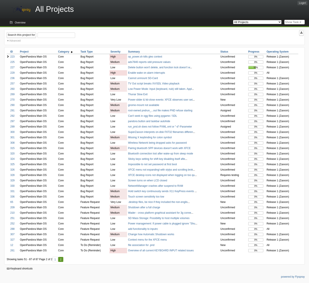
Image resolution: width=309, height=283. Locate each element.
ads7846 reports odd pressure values (149, 62)
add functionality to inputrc (143, 228)
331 (12, 191)
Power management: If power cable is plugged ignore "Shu (161, 223)
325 (12, 164)
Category (65, 51)
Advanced (15, 40)
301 (12, 137)
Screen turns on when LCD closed (147, 180)
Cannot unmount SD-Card (143, 78)
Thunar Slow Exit (138, 94)
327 (12, 239)
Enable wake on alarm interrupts (146, 72)
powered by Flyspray (293, 276)
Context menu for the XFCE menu (147, 239)
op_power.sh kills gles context (145, 56)
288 (12, 228)
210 (12, 212)
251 (12, 218)
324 (12, 158)
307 (12, 234)
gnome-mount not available (143, 105)
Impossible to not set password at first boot (152, 164)
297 (12, 121)
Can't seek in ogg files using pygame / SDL (152, 115)
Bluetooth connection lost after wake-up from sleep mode (160, 153)
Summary (134, 51)
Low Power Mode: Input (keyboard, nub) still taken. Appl (160, 88)
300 (12, 132)
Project (24, 51)
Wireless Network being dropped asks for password (157, 142)
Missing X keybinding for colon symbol (150, 137)
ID (11, 51)
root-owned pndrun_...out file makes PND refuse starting (160, 110)
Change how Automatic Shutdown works (151, 234)
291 (12, 110)
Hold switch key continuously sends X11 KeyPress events (161, 191)
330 (12, 185)
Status (224, 51)
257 (12, 83)
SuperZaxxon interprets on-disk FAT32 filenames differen (160, 132)
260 (12, 88)
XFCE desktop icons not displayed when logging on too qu (161, 175)
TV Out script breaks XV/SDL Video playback (153, 83)
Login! (302, 3)
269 (12, 94)
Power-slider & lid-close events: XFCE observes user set (160, 99)
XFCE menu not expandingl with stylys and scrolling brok (160, 169)
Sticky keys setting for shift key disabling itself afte (156, 158)
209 (12, 207)
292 (12, 115)
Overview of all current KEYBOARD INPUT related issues (161, 250)
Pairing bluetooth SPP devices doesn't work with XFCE (159, 148)
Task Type (86, 51)
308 (12, 142)
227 (12, 67)
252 (12, 223)
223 (12, 56)
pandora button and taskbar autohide (149, 121)
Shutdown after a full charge (144, 207)
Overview (20, 22)
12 (11, 245)
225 (12, 62)
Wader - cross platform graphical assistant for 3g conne (159, 212)
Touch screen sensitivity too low (146, 196)
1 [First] (55, 259)
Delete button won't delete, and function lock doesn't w (159, 67)
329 (12, 180)
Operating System (278, 51)
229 (12, 72)
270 (12, 99)
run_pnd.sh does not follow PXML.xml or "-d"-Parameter (160, 126)
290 (12, 105)
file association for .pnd (141, 245)
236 (12, 78)
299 (12, 126)
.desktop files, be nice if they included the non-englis (158, 202)
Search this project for (21, 34)
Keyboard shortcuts (20, 268)
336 (12, 196)
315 (12, 148)
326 (12, 169)
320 (12, 153)
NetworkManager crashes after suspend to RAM (155, 185)
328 (12, 175)
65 (11, 202)
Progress (253, 51)
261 (12, 250)
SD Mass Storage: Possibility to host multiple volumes (158, 218)
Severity (116, 51)
